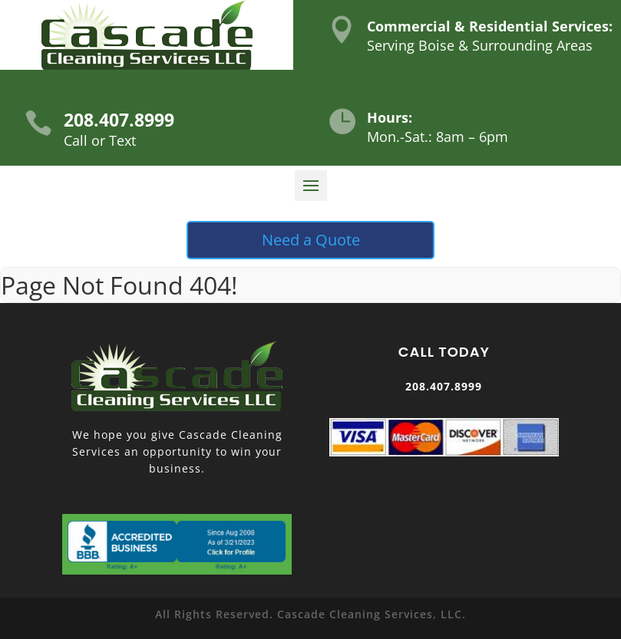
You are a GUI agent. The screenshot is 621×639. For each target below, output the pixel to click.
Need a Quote (311, 239)
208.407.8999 (119, 119)
